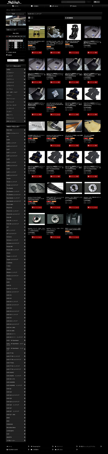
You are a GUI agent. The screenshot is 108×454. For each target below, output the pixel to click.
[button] (92, 6)
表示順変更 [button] (69, 18)
